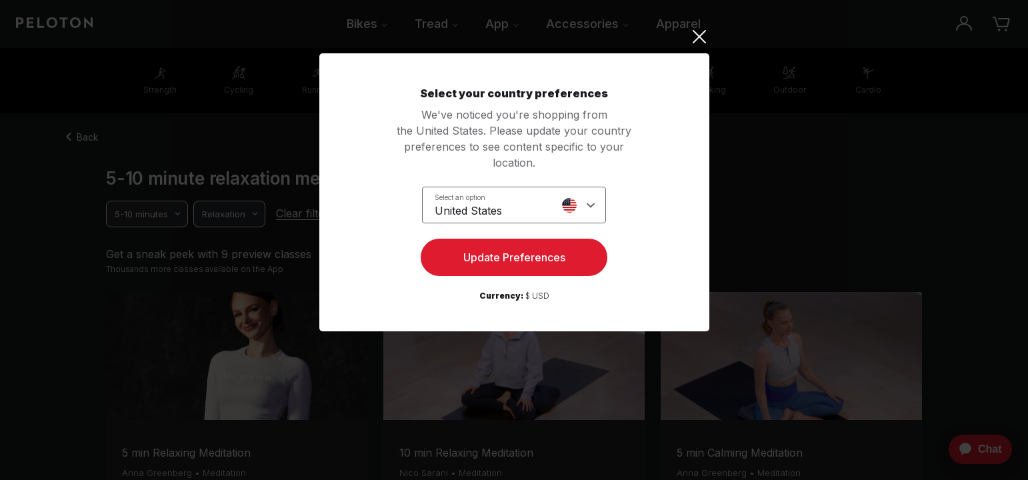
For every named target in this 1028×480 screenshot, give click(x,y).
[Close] (514, 36)
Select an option (460, 197)
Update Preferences (514, 257)
